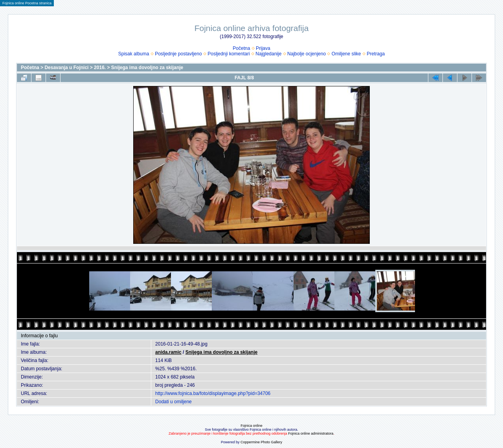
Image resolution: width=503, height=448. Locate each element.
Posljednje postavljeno (178, 54)
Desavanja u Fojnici (66, 67)
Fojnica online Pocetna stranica (26, 3)
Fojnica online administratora (310, 433)
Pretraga (376, 54)
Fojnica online (251, 426)
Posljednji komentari (228, 54)
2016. (100, 67)
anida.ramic (168, 352)
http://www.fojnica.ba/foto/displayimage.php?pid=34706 (212, 393)
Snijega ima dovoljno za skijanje (147, 67)
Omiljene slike (346, 54)
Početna (241, 48)
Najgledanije (268, 54)
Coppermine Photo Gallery (261, 442)
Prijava (263, 48)
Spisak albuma (133, 54)
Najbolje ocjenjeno (306, 54)
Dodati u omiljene (173, 401)
